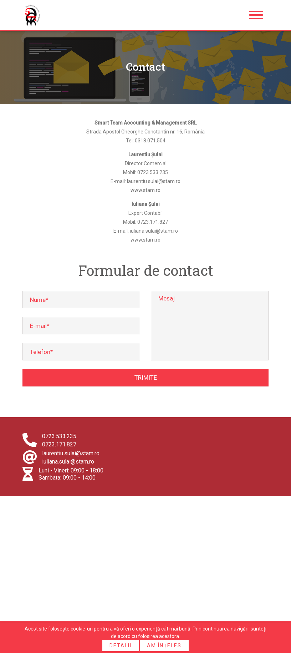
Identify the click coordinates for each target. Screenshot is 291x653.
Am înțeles (164, 645)
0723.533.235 (59, 436)
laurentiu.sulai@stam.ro (70, 453)
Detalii (120, 645)
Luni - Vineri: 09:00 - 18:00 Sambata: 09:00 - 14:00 (71, 474)
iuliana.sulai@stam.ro (68, 461)
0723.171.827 (59, 444)
